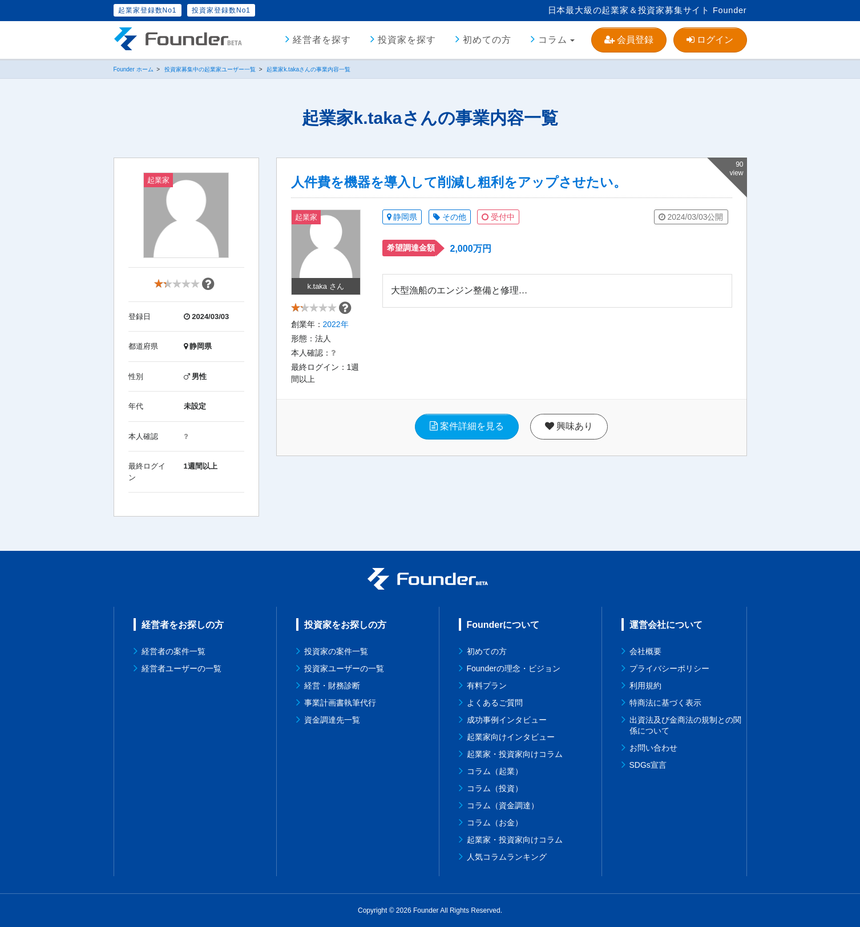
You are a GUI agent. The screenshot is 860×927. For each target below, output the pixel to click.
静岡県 (402, 216)
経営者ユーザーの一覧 (181, 668)
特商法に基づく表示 (665, 702)
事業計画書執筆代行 (340, 702)
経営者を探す (322, 40)
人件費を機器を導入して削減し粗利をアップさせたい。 (459, 182)
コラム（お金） (495, 822)
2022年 (336, 328)
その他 (449, 216)
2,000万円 (470, 248)
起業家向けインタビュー (511, 736)
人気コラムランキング (507, 856)
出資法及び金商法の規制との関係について (685, 725)
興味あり (569, 431)
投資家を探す (407, 40)
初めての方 (487, 40)
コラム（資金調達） (503, 805)
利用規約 (645, 685)
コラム (552, 40)
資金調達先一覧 (332, 719)
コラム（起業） (495, 771)
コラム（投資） (495, 788)
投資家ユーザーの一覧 (344, 668)
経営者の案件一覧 (173, 651)
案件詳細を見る (467, 431)
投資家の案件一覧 (336, 651)
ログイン (710, 40)
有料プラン (487, 685)
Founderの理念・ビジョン (513, 668)
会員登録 (628, 40)
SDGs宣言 (648, 764)
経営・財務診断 (332, 685)
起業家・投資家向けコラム (515, 754)
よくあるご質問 (495, 702)
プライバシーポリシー (669, 668)
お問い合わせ (653, 747)
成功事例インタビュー (507, 719)
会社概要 (645, 651)
